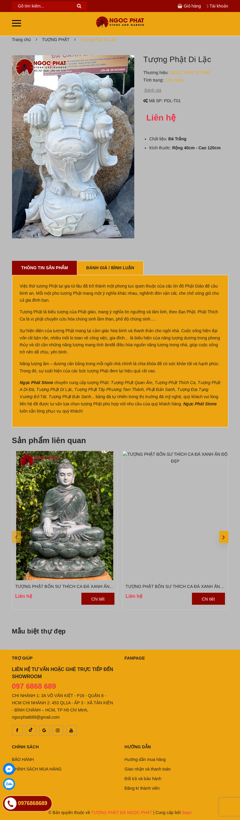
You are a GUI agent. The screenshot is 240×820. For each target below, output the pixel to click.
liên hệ (26, 403)
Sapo (187, 812)
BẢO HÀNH (23, 759)
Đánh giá (152, 90)
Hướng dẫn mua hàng (145, 759)
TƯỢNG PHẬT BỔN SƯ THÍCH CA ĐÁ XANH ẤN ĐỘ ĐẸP (71, 586)
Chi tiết (98, 599)
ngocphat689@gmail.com (36, 717)
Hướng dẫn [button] (138, 746)
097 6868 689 (34, 686)
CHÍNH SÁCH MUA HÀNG (37, 769)
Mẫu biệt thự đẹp (39, 631)
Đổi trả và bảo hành (143, 778)
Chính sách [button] (25, 746)
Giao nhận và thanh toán (148, 769)
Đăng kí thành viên (142, 788)
